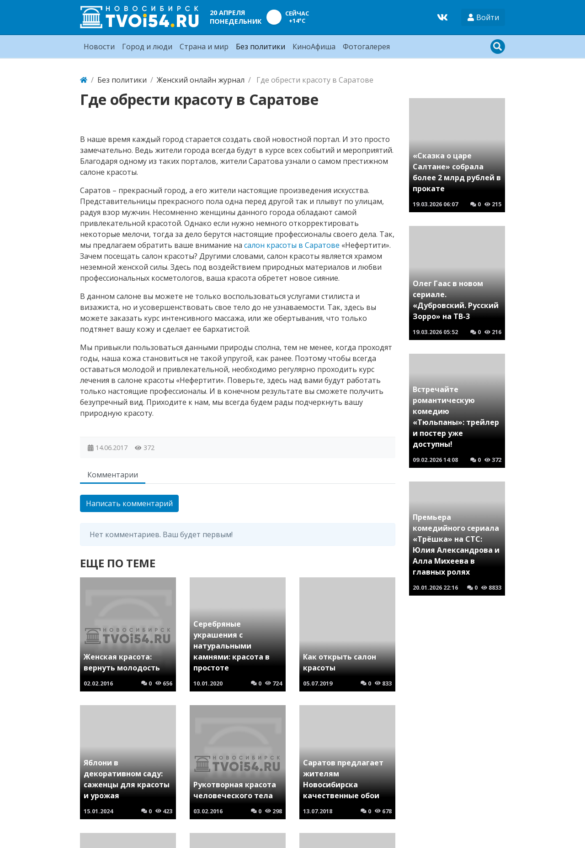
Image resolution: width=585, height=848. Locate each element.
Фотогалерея (366, 47)
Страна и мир (204, 47)
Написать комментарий (129, 503)
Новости (99, 47)
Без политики (260, 47)
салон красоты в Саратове (292, 245)
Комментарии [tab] (112, 475)
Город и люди (147, 47)
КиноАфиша (313, 47)
